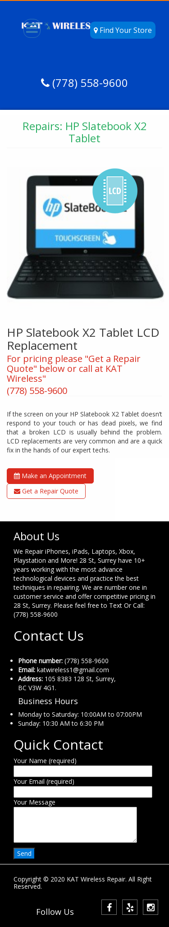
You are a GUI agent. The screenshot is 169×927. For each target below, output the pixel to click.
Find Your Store (123, 30)
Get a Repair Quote (46, 491)
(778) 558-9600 (89, 82)
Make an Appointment (50, 475)
